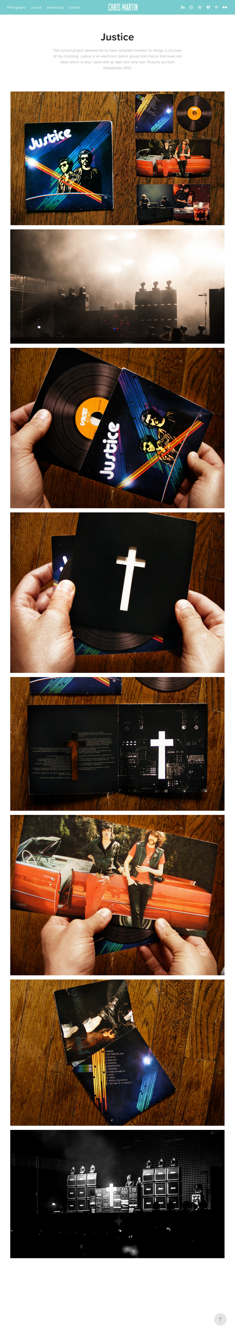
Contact (74, 7)
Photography (16, 7)
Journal (36, 7)
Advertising (55, 7)
